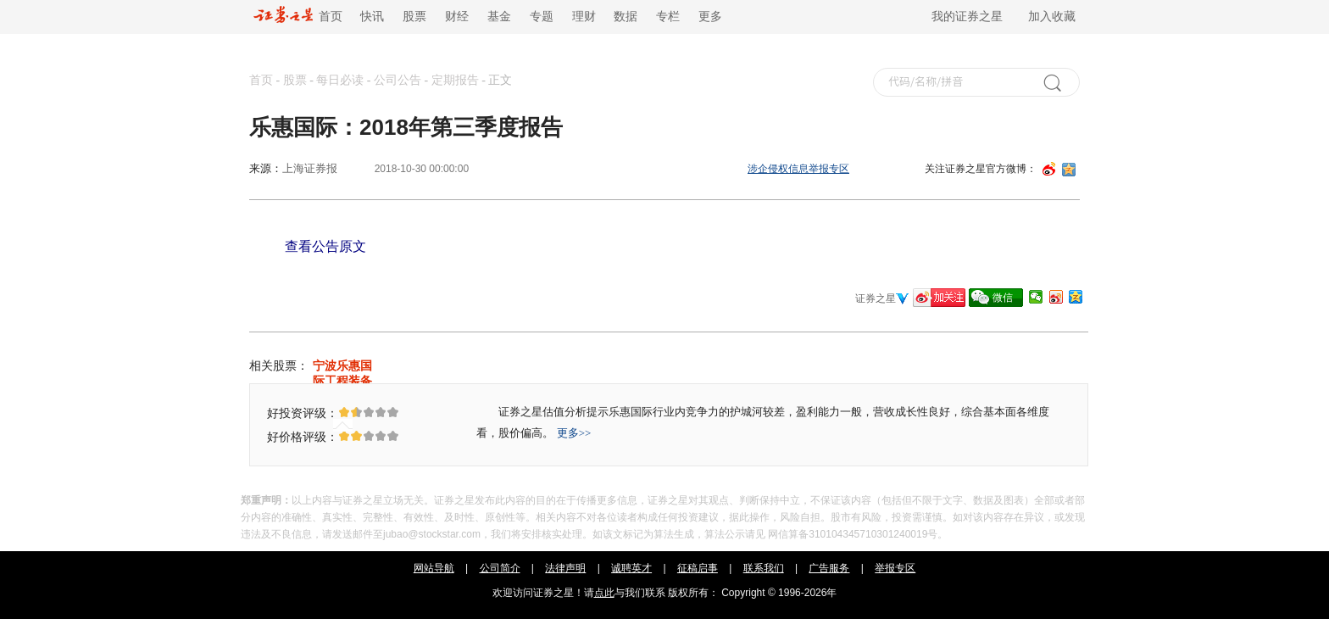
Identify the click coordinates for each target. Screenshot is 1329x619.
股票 (414, 16)
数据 (625, 16)
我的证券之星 (967, 16)
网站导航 (434, 568)
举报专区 (895, 568)
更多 (710, 16)
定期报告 (455, 80)
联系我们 (763, 568)
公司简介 (500, 568)
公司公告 (397, 80)
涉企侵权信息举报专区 (798, 169)
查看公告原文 (325, 246)
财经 (457, 16)
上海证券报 (309, 168)
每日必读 (340, 80)
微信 (1003, 298)
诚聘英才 (631, 568)
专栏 (668, 16)
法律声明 (565, 568)
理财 (584, 16)
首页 (297, 16)
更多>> (574, 433)
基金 (499, 16)
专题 (541, 16)
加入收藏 (1052, 16)
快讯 (372, 16)
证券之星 (875, 298)
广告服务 (829, 568)
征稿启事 (697, 568)
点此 (604, 593)
